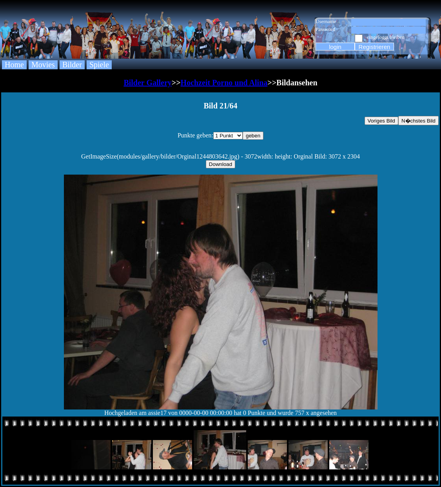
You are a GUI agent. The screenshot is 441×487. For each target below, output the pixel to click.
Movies (43, 64)
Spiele (99, 64)
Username (326, 21)
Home (14, 64)
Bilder (72, 64)
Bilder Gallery (147, 82)
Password (325, 29)
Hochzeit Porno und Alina (224, 82)
